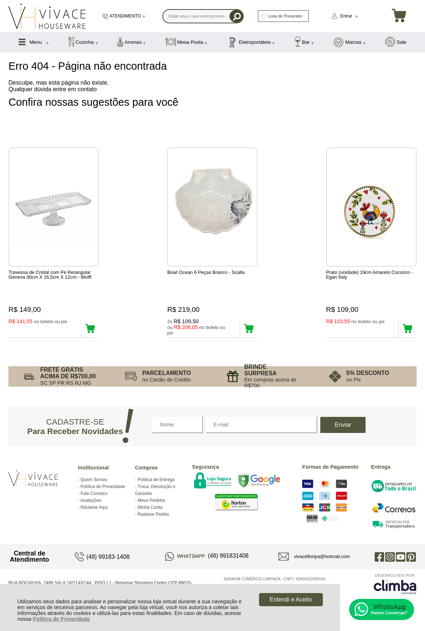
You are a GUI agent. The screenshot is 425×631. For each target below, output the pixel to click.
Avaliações (90, 504)
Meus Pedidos (151, 504)
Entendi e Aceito (291, 599)
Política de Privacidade (61, 619)
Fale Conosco (94, 497)
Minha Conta (150, 511)
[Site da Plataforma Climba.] (395, 587)
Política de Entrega (156, 483)
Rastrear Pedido (153, 517)
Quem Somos (94, 483)
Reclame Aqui (94, 511)
